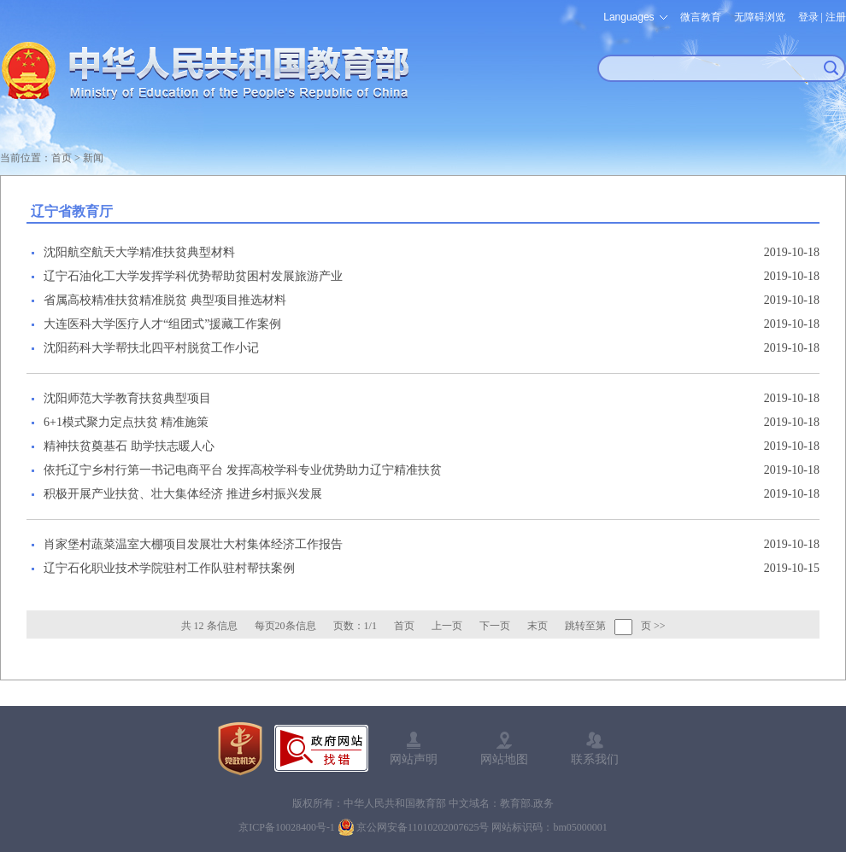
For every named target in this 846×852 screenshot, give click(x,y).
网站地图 (504, 759)
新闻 (93, 158)
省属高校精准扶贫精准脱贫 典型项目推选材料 (165, 300)
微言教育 (700, 17)
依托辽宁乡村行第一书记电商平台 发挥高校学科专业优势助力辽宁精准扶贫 (243, 470)
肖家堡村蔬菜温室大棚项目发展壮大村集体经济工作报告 (193, 544)
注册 (835, 17)
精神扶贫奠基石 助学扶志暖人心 (129, 446)
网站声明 (414, 759)
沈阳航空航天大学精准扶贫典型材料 (139, 252)
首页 (61, 158)
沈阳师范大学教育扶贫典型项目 (127, 398)
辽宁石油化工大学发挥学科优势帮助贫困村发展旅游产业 (193, 276)
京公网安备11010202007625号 (423, 827)
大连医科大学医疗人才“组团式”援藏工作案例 (162, 324)
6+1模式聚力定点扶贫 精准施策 (126, 422)
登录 (808, 17)
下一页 (494, 626)
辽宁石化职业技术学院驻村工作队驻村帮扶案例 (169, 568)
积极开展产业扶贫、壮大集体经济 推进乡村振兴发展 (183, 493)
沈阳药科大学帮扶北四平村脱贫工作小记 (151, 347)
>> (660, 626)
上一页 (447, 626)
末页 (537, 626)
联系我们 (595, 759)
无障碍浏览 (759, 17)
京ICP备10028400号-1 (286, 827)
